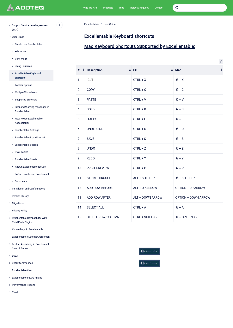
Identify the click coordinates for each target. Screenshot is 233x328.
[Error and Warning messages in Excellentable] (12, 107)
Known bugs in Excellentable (27, 229)
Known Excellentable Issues (30, 166)
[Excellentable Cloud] (9, 270)
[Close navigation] (60, 25)
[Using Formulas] (12, 66)
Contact (159, 7)
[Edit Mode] (12, 51)
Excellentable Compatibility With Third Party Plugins (29, 220)
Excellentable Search (26, 144)
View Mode (21, 58)
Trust (15, 292)
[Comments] (12, 181)
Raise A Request (139, 7)
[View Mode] (12, 58)
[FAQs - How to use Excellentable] (12, 174)
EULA (15, 255)
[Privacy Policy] (9, 210)
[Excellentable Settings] (12, 130)
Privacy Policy (19, 210)
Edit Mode (20, 51)
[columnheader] (80, 70)
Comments (21, 181)
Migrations (18, 203)
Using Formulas (23, 66)
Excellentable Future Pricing (27, 277)
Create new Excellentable (28, 44)
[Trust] (9, 292)
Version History (20, 196)
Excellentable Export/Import (30, 137)
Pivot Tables (21, 152)
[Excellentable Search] (12, 144)
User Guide (18, 36)
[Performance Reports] (9, 284)
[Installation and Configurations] (9, 188)
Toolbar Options (23, 85)
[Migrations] (9, 203)
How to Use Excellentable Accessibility (29, 120)
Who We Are (90, 7)
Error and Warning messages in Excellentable (32, 109)
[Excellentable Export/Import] (12, 137)
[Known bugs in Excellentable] (9, 229)
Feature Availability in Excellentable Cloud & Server (31, 246)
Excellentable (91, 24)
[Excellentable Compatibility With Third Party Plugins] (9, 217)
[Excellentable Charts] (12, 159)
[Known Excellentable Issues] (12, 166)
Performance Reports (23, 284)
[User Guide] (9, 36)
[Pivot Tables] (12, 152)
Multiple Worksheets (26, 92)
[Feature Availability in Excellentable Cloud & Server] (9, 244)
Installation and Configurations (28, 188)
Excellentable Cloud (22, 270)
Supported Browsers (26, 99)
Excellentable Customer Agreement (31, 236)
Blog (121, 7)
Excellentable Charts (26, 159)
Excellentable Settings (27, 130)
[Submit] (177, 8)
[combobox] (200, 7)
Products (108, 7)
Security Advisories (22, 262)
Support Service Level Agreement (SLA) (30, 27)
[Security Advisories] (9, 263)
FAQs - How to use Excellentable (32, 174)
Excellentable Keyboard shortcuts (28, 75)
